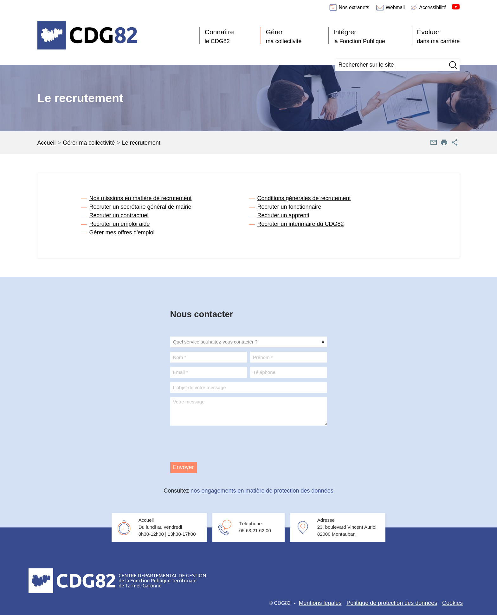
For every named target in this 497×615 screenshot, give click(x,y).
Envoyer (183, 467)
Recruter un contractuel (118, 215)
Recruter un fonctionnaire (289, 207)
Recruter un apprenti (283, 215)
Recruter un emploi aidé (119, 224)
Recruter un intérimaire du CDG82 (300, 224)
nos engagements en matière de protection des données (261, 490)
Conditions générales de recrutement (304, 198)
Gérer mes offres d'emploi (121, 232)
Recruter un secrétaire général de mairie (140, 207)
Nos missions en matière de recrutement (140, 198)
